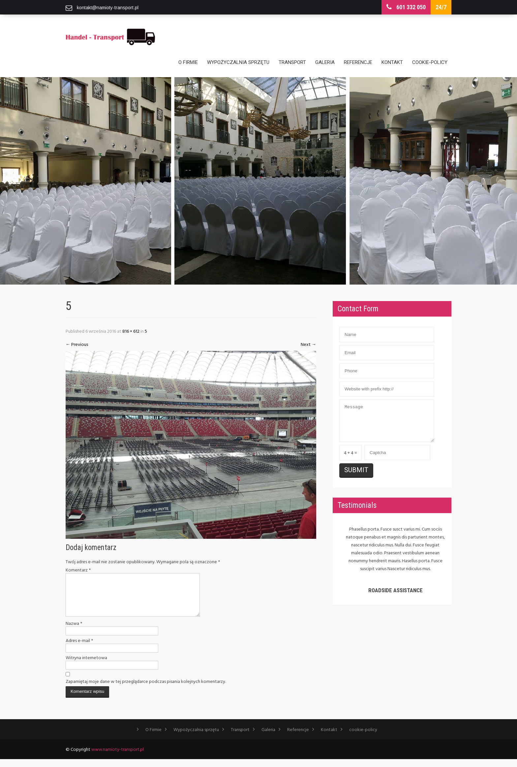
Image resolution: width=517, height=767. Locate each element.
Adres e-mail (79, 648)
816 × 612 (130, 330)
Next (308, 344)
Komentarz (78, 570)
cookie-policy (429, 62)
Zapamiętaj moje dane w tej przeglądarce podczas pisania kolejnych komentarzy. (146, 689)
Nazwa (74, 631)
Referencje (358, 62)
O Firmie (188, 62)
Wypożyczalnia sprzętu (238, 62)
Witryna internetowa (86, 665)
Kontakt (392, 62)
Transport (292, 62)
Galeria (325, 62)
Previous (77, 344)
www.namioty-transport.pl (117, 756)
